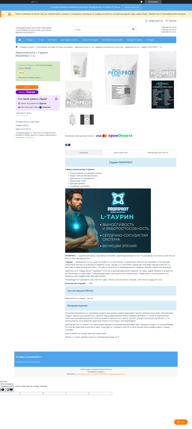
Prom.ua (108, 369)
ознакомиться (131, 7)
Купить (27, 87)
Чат (181, 422)
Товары (29, 40)
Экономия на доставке (112, 40)
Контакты (52, 40)
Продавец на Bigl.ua (96, 371)
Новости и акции (90, 40)
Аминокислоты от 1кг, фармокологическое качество (99, 47)
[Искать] (133, 29)
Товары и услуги (26, 47)
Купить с (27, 92)
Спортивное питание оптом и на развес (54, 47)
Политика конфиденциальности (112, 374)
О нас (41, 40)
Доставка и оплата (69, 40)
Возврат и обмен (135, 40)
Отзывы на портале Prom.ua (28, 362)
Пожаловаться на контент (87, 374)
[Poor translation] (9, 390)
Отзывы (150, 40)
